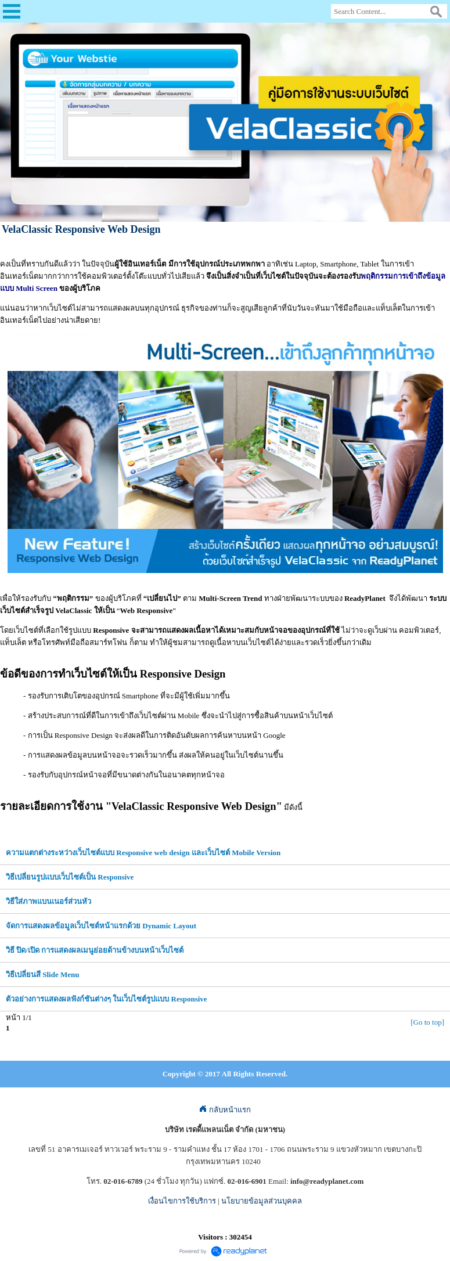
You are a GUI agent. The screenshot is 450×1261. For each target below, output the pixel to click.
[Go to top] (427, 1022)
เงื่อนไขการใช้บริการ (182, 1201)
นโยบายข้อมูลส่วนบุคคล (261, 1201)
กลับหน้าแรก (224, 1109)
